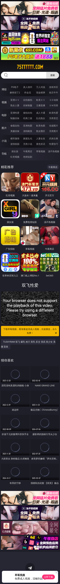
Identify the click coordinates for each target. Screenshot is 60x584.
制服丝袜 (14, 118)
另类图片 (53, 131)
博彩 (4, 89)
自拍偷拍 (27, 99)
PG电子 (15, 87)
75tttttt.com (30, 67)
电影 (4, 115)
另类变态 (53, 118)
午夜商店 (27, 151)
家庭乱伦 (27, 138)
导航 (4, 153)
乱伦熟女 (40, 118)
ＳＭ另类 (53, 105)
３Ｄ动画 (53, 99)
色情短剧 (27, 156)
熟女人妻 (14, 105)
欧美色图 (40, 125)
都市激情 (14, 138)
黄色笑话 (40, 143)
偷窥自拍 (14, 125)
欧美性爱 (53, 112)
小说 (4, 141)
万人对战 (40, 87)
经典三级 (27, 118)
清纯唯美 (27, 131)
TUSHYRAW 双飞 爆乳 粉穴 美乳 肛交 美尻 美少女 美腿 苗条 (28, 344)
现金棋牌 (40, 92)
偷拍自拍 (27, 112)
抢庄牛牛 (53, 92)
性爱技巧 (53, 143)
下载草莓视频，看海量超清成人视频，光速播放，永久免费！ (30, 331)
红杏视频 (14, 156)
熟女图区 (40, 131)
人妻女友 (40, 138)
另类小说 (27, 143)
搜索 (52, 75)
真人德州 (27, 87)
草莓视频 (40, 151)
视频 (4, 102)
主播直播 (40, 105)
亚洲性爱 (14, 112)
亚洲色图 (27, 125)
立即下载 (48, 576)
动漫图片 (53, 125)
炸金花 (27, 92)
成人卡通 (40, 112)
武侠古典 (53, 138)
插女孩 (15, 151)
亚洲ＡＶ (14, 99)
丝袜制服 (27, 105)
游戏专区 (53, 87)
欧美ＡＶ (40, 99)
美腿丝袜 (14, 131)
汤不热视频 (53, 151)
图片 (4, 128)
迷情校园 (14, 143)
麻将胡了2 (15, 92)
